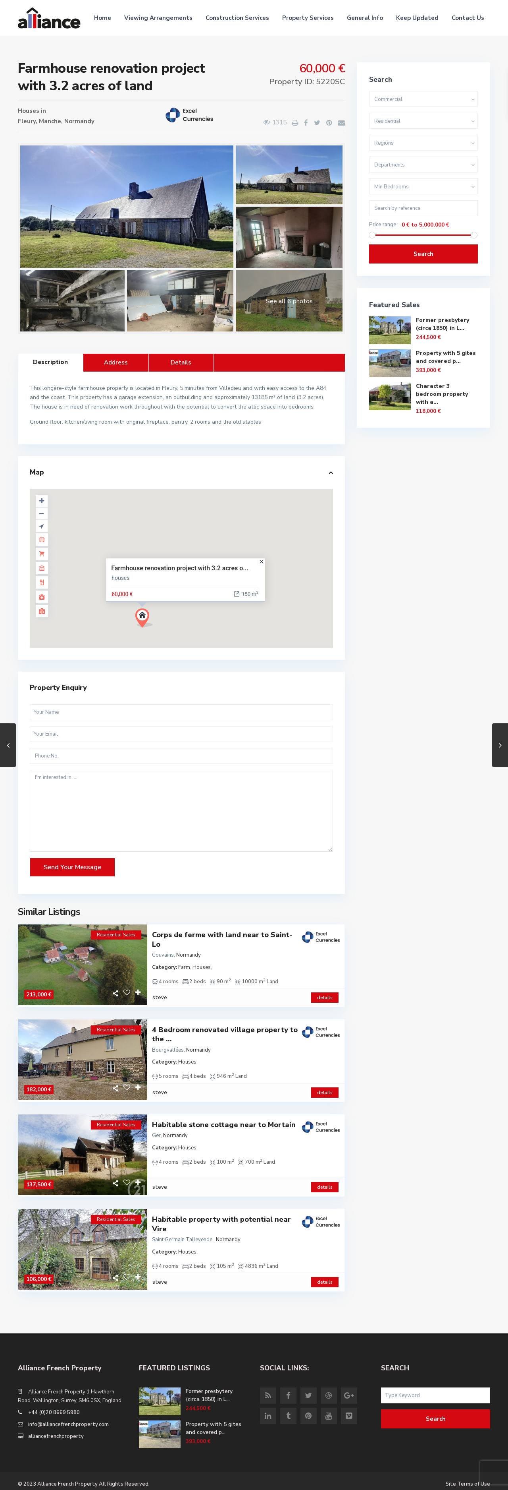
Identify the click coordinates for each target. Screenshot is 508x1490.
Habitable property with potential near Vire (221, 1220)
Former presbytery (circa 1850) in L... (442, 324)
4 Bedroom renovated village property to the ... (225, 1033)
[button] (147, 620)
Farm (184, 967)
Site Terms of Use (468, 1478)
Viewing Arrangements (158, 18)
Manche (50, 121)
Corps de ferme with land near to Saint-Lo (222, 939)
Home (102, 18)
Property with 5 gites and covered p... (446, 357)
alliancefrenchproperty (56, 1430)
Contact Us (468, 18)
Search (423, 254)
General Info (365, 18)
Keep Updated (417, 18)
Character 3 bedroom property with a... (442, 394)
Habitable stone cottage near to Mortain (224, 1121)
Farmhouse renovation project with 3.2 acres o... (179, 568)
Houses (28, 111)
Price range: (383, 224)
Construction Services (237, 18)
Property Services (308, 18)
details (325, 996)
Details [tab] (181, 362)
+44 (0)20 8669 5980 (54, 1406)
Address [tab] (116, 362)
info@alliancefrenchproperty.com (68, 1418)
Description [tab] (50, 362)
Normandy (79, 121)
